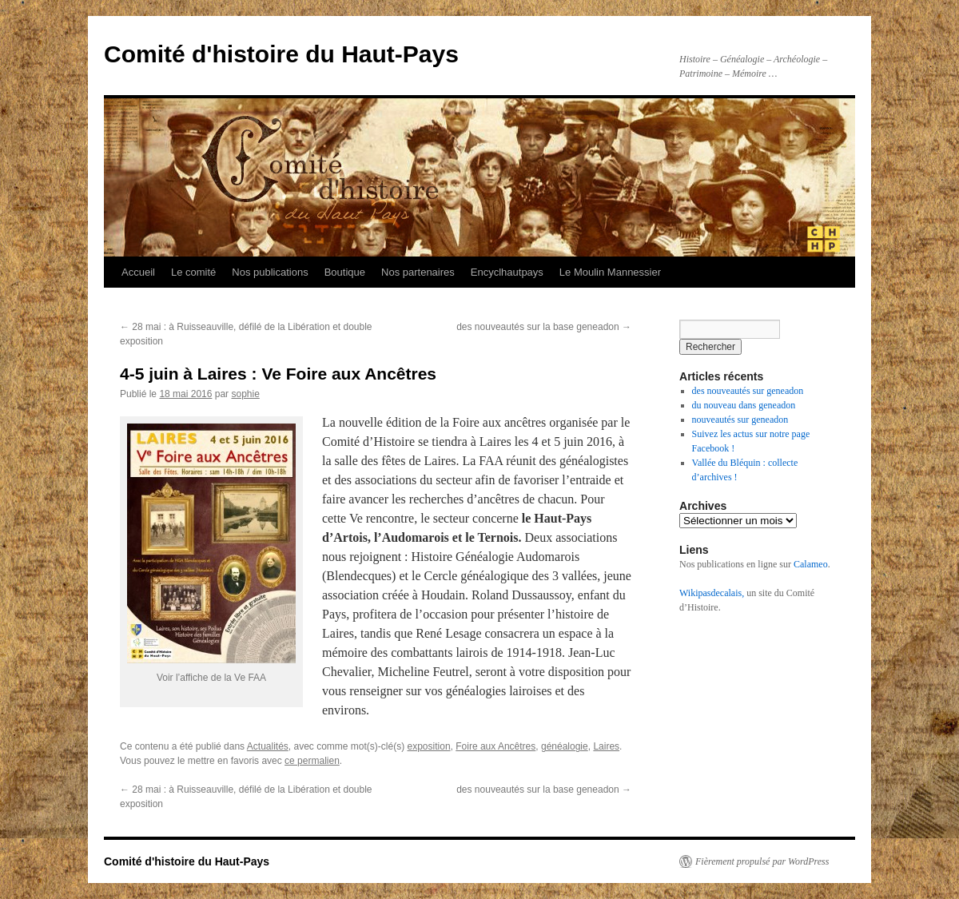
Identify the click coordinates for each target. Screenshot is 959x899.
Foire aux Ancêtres (495, 746)
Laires (606, 746)
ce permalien (312, 760)
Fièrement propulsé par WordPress (762, 861)
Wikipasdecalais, (711, 593)
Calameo (811, 564)
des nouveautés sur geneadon (748, 390)
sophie (245, 394)
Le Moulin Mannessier (610, 272)
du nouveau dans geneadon (744, 405)
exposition (429, 746)
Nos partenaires (418, 272)
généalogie (564, 746)
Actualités (267, 746)
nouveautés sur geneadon (740, 419)
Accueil (138, 272)
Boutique (344, 272)
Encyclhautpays (507, 272)
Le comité (193, 272)
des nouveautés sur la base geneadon (543, 326)
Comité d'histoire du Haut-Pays (281, 54)
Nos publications (270, 272)
